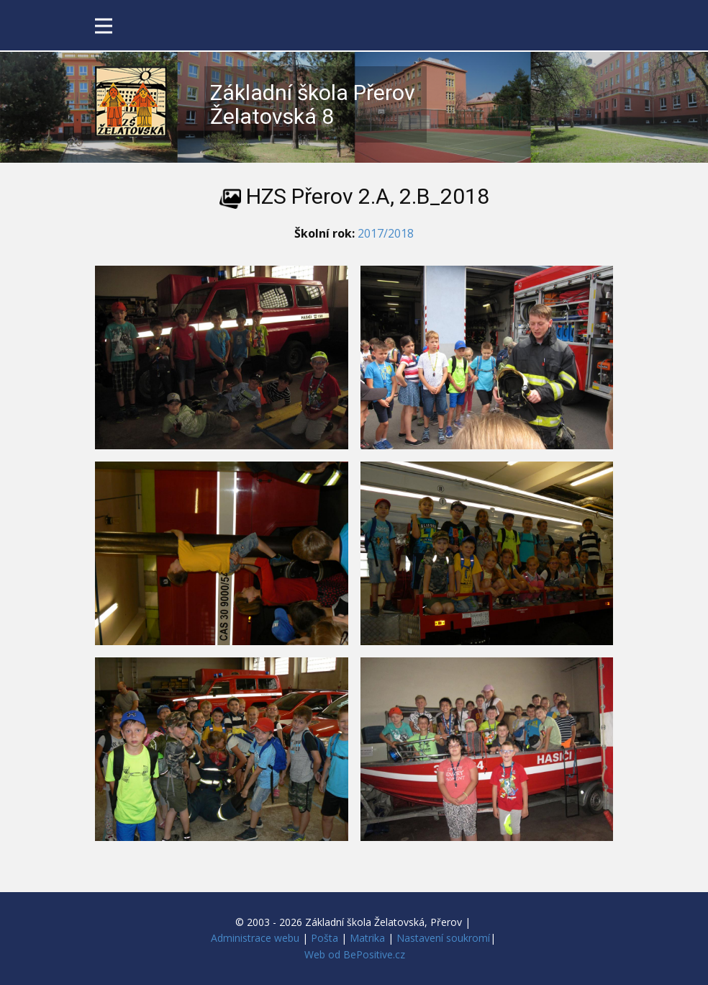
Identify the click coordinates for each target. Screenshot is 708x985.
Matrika (367, 938)
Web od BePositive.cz (354, 954)
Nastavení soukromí (443, 938)
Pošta (324, 938)
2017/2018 (386, 233)
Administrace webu (255, 938)
